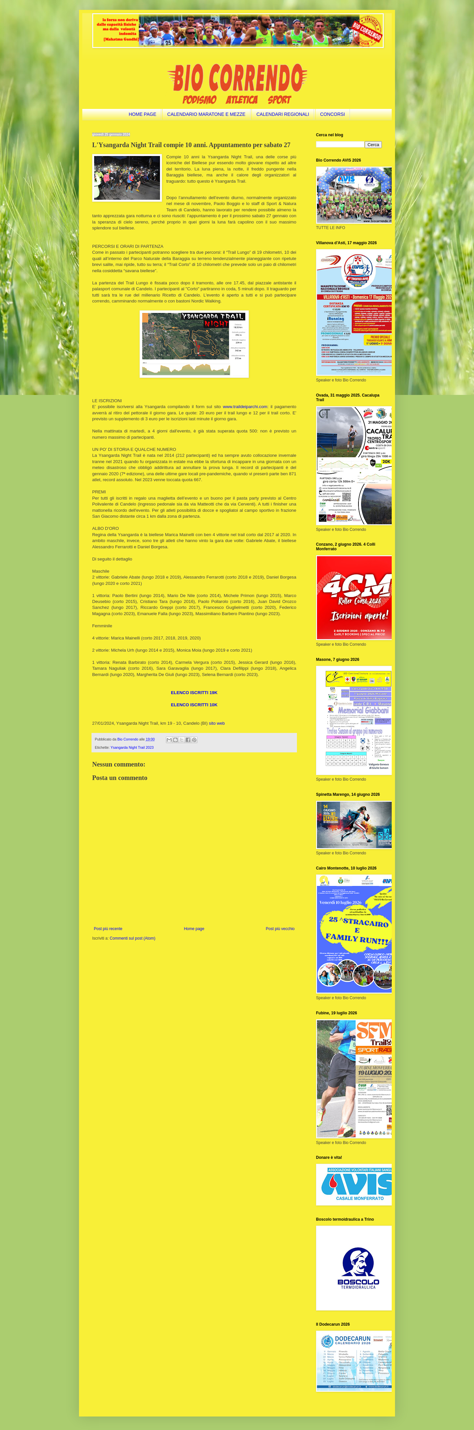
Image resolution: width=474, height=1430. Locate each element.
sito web (217, 723)
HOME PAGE (142, 114)
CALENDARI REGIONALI (282, 114)
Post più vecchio (280, 928)
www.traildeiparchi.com (245, 406)
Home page (194, 928)
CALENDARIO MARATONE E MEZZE (206, 114)
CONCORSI (332, 114)
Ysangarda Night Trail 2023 (132, 747)
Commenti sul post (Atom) (132, 938)
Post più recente (108, 928)
